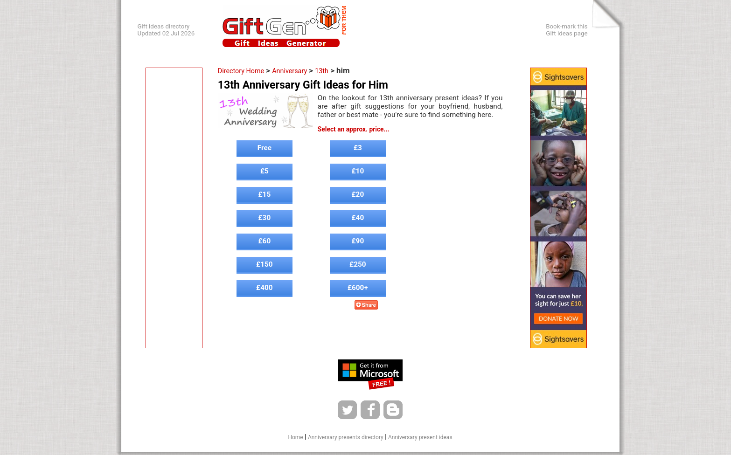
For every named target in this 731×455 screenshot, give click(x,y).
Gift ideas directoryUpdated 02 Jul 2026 (166, 30)
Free (265, 148)
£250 (357, 264)
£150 (264, 264)
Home (295, 437)
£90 (358, 241)
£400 (264, 287)
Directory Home (241, 71)
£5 (264, 171)
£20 (358, 194)
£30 (264, 218)
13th (321, 71)
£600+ (358, 287)
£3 (358, 148)
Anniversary (289, 71)
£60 (264, 241)
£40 (358, 218)
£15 (264, 194)
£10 (358, 171)
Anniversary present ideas (420, 437)
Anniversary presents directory (345, 437)
